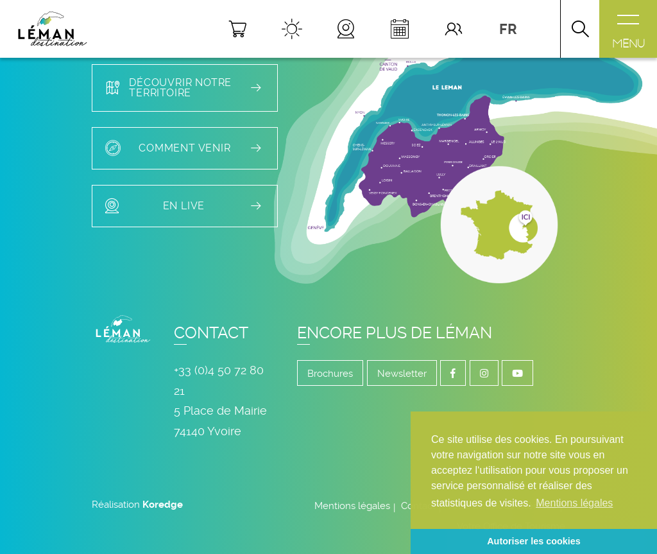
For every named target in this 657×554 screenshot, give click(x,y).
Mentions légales (352, 506)
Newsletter (402, 373)
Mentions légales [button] (574, 503)
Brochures (330, 373)
